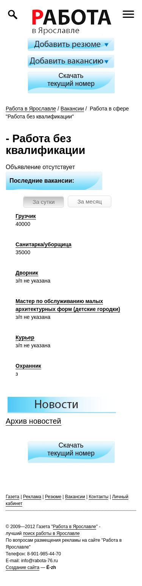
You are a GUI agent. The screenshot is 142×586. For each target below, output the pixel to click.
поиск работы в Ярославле (51, 533)
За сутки (44, 202)
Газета (12, 496)
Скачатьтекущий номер (71, 79)
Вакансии (72, 109)
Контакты (98, 496)
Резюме (53, 496)
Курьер (25, 337)
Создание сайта (22, 567)
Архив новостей (33, 421)
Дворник (27, 273)
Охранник (28, 366)
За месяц (89, 201)
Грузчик (26, 216)
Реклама (32, 496)
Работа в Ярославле (31, 109)
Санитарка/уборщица (44, 244)
